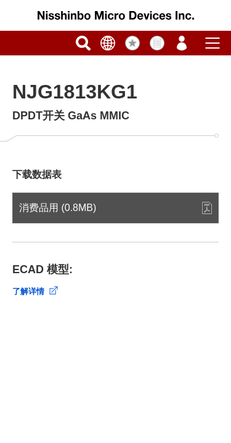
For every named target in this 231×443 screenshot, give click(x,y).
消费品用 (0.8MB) (57, 207)
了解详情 (28, 291)
